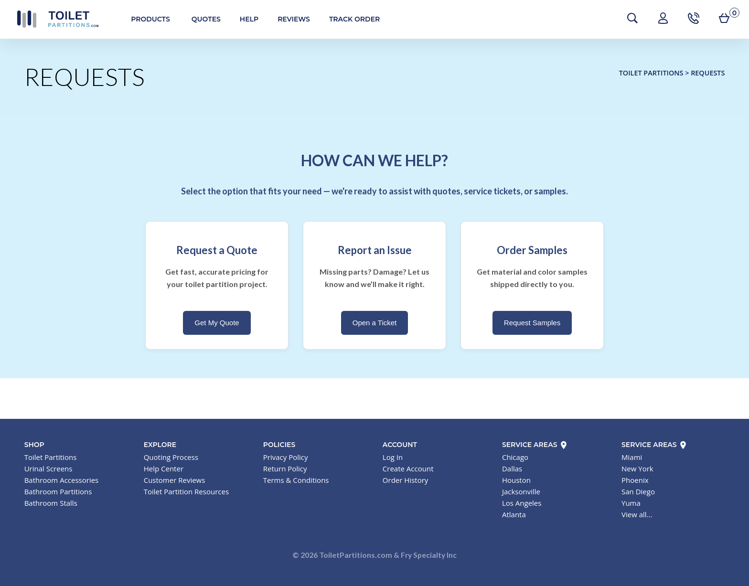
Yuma (631, 503)
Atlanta (514, 514)
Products (145, 19)
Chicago (515, 457)
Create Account (408, 468)
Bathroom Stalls (50, 503)
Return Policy (285, 468)
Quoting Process (171, 457)
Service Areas (535, 444)
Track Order (349, 19)
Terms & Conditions (296, 480)
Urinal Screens (48, 468)
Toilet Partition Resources (186, 491)
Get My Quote (216, 323)
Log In (393, 457)
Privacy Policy (285, 457)
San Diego (638, 491)
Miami (631, 457)
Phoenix (635, 480)
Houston (516, 480)
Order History (405, 480)
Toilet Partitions (52, 19)
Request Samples (532, 323)
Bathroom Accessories (61, 480)
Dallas (512, 468)
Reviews (288, 19)
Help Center (163, 468)
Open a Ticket (375, 323)
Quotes (200, 19)
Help (244, 19)
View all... (636, 514)
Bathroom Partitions (58, 491)
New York (637, 468)
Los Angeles (522, 503)
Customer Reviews (174, 480)
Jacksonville (521, 491)
